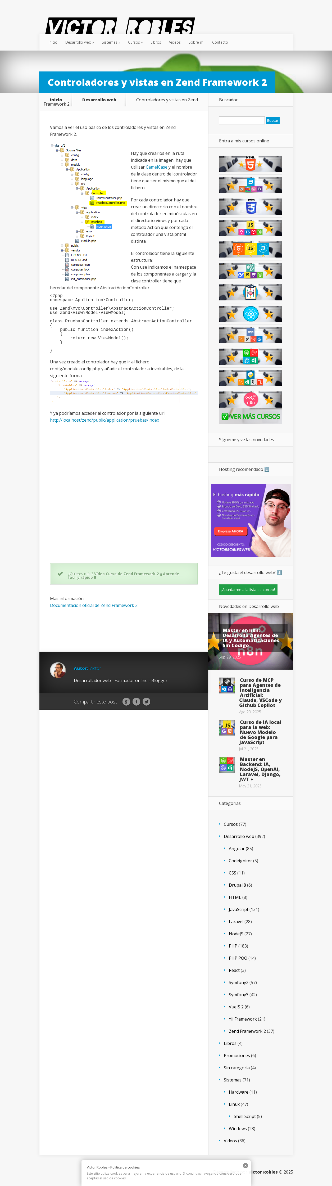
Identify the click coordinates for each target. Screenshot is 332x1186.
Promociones (237, 1055)
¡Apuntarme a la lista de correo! (248, 589)
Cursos (135, 42)
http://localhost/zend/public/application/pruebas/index (104, 420)
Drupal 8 (237, 885)
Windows (238, 1128)
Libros (156, 42)
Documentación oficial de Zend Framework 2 (94, 605)
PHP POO (238, 958)
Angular (237, 848)
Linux (234, 1104)
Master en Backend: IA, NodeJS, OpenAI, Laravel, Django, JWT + (260, 769)
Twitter (146, 702)
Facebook (136, 702)
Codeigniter (240, 861)
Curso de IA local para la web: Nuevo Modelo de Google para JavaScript (260, 732)
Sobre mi (196, 42)
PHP (233, 946)
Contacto (220, 42)
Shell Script (245, 1116)
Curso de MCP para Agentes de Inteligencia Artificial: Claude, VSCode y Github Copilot (260, 692)
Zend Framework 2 (247, 1031)
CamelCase (156, 167)
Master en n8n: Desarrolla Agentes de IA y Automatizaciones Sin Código (251, 637)
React (234, 970)
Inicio (53, 42)
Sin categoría (237, 1068)
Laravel (236, 922)
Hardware (238, 1092)
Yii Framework (243, 1019)
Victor (95, 668)
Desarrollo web (79, 42)
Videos (175, 42)
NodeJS (236, 934)
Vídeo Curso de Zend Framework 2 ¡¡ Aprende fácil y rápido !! (123, 575)
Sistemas (111, 42)
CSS (232, 873)
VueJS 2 (236, 1007)
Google (126, 702)
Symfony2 (238, 982)
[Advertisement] (146, 627)
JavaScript (238, 909)
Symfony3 (238, 995)
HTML (235, 897)
